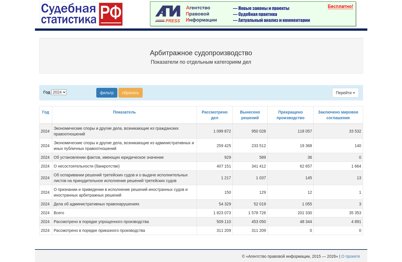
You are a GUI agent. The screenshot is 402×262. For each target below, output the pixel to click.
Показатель (124, 112)
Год (47, 92)
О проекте (350, 256)
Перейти (345, 92)
